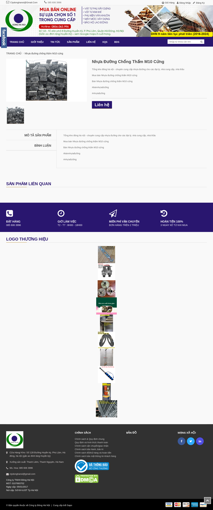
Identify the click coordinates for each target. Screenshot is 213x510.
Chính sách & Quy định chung (89, 439)
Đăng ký (200, 3)
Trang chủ (13, 53)
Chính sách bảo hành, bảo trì (89, 449)
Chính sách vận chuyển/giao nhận (91, 446)
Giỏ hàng (170, 2)
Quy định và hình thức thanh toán (91, 442)
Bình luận (42, 145)
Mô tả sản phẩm (38, 135)
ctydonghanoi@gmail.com (23, 2)
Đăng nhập (185, 3)
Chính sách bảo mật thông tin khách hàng (95, 456)
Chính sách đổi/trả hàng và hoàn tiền (93, 452)
